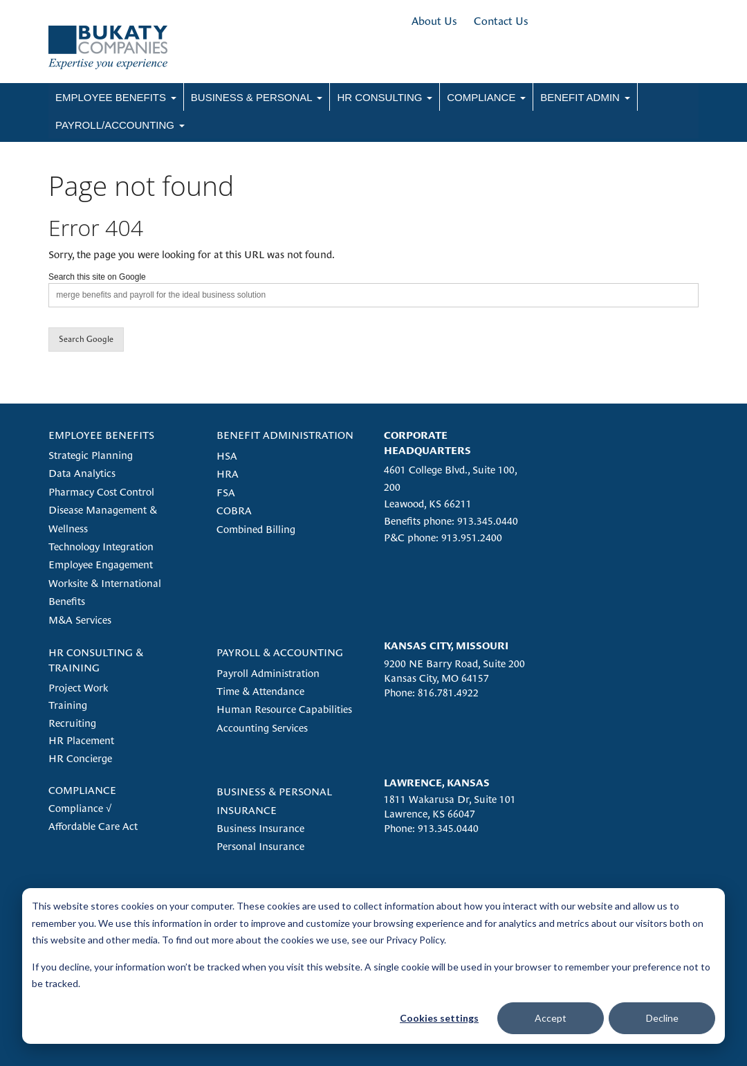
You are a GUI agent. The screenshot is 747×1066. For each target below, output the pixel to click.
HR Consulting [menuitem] (379, 97)
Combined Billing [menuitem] (255, 529)
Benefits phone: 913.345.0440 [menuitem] (451, 521)
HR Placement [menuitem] (81, 740)
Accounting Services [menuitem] (262, 728)
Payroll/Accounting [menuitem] (114, 125)
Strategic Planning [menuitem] (90, 455)
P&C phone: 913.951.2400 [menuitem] (443, 537)
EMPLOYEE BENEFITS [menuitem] (101, 435)
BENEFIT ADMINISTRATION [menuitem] (284, 435)
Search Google (86, 339)
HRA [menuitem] (227, 474)
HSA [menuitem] (226, 456)
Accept (550, 1018)
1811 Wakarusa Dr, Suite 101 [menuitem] (450, 799)
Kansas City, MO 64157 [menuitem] (436, 678)
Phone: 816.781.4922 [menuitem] (431, 692)
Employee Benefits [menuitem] (110, 97)
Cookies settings (439, 1018)
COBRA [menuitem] (234, 510)
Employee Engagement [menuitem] (100, 564)
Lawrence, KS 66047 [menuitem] (429, 814)
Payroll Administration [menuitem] (268, 673)
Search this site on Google (97, 277)
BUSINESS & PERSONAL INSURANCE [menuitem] (274, 800)
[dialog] (373, 966)
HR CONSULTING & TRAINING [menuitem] (95, 660)
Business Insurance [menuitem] (260, 828)
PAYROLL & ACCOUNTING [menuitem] (279, 652)
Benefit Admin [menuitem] (580, 97)
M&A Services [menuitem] (79, 620)
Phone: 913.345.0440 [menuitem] (431, 828)
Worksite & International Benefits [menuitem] (104, 592)
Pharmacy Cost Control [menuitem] (101, 492)
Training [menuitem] (67, 705)
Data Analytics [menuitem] (82, 473)
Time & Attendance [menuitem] (260, 691)
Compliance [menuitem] (481, 97)
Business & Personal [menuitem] (252, 97)
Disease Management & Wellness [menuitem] (102, 519)
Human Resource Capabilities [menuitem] (284, 709)
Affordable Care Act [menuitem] (93, 826)
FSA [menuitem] (225, 492)
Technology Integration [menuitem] (101, 546)
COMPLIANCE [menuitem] (82, 790)
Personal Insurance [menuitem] (260, 846)
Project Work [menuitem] (78, 688)
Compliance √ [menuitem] (79, 808)
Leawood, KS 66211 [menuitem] (428, 503)
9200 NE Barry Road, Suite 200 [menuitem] (454, 663)
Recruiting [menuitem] (72, 723)
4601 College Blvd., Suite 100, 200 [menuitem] (450, 478)
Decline (662, 1018)
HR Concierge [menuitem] (80, 758)
